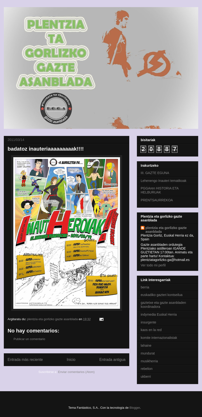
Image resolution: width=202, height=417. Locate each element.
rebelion (147, 369)
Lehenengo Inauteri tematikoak (163, 181)
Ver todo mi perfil (153, 265)
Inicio (71, 360)
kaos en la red (151, 330)
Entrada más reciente (25, 360)
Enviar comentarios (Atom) (76, 372)
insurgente (148, 322)
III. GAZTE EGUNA (155, 173)
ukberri (146, 376)
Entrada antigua (112, 360)
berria (145, 287)
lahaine (146, 345)
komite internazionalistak (159, 338)
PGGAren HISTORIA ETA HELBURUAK (159, 190)
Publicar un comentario (29, 339)
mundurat (148, 353)
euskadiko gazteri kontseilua (162, 295)
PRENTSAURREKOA (157, 200)
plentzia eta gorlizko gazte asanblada (166, 229)
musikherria (149, 361)
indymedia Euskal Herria (159, 314)
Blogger (135, 407)
